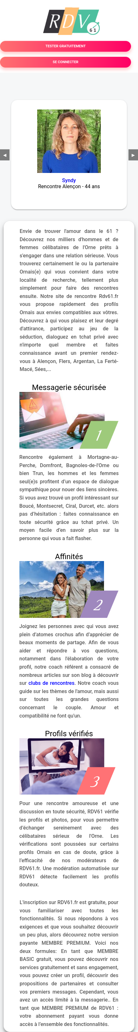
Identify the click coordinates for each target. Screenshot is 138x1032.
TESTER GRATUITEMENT (65, 46)
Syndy (69, 180)
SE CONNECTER (66, 62)
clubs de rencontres (51, 683)
